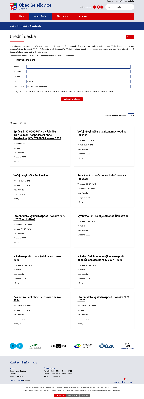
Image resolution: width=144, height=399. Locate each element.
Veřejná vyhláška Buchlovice (31, 175)
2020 (63, 91)
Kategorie (17, 91)
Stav (15, 82)
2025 (103, 91)
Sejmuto (17, 77)
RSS (129, 37)
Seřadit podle (19, 86)
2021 (71, 91)
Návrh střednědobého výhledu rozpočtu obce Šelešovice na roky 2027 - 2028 (101, 258)
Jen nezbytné (72, 395)
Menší (102, 7)
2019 (55, 91)
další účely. (115, 387)
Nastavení (85, 395)
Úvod (12, 26)
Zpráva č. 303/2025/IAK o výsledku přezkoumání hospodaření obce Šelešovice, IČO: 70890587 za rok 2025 (37, 135)
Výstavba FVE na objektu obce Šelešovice (103, 216)
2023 (87, 91)
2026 (111, 91)
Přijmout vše (60, 395)
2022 (79, 91)
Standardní (98, 7)
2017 (39, 91)
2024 (95, 91)
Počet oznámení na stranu (115, 116)
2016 (31, 91)
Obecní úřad (22, 26)
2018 (47, 91)
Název (16, 67)
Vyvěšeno (17, 72)
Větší (94, 7)
